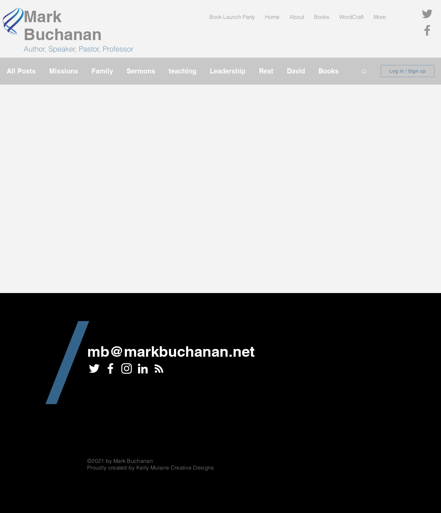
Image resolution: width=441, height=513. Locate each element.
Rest (266, 71)
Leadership (227, 71)
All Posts (21, 71)
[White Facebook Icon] (110, 368)
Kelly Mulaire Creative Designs (175, 467)
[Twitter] (427, 14)
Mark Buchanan (63, 25)
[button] (364, 71)
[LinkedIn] (143, 368)
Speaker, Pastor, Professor (90, 49)
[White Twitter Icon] (94, 368)
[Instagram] (127, 368)
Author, (36, 49)
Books (328, 71)
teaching (182, 71)
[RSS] (159, 368)
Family (102, 71)
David (296, 71)
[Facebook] (427, 30)
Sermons (141, 71)
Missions (63, 71)
